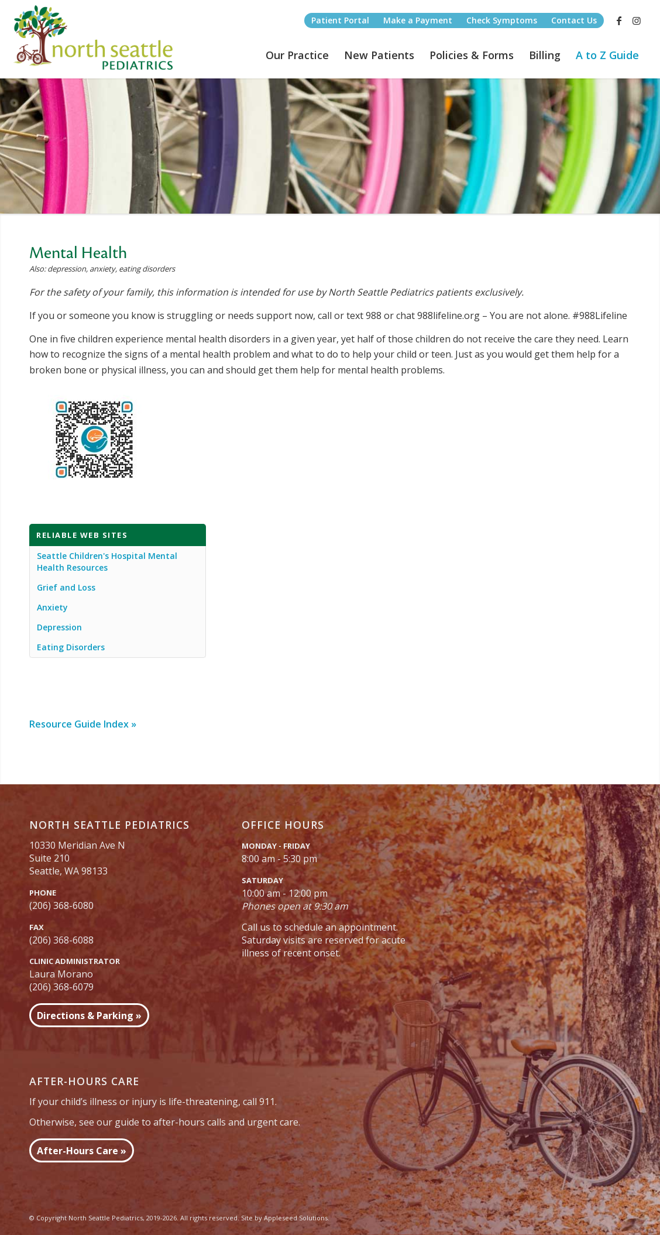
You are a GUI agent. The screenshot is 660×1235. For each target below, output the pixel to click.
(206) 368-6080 (61, 905)
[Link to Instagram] (636, 20)
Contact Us (574, 20)
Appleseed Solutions (296, 1217)
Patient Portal (340, 20)
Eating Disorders (71, 647)
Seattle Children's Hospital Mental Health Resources (107, 561)
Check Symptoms (501, 20)
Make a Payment (417, 20)
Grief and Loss (66, 587)
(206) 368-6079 (61, 986)
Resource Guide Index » (82, 724)
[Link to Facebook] (619, 20)
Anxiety (52, 607)
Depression (59, 627)
